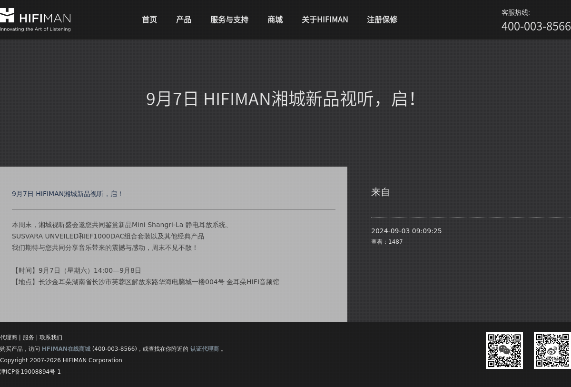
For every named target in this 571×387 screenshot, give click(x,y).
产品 (183, 19)
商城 (275, 19)
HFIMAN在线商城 (66, 349)
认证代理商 (204, 349)
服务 (28, 337)
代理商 (8, 337)
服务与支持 (229, 19)
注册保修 (382, 19)
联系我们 (50, 337)
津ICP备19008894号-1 (30, 371)
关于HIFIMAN (325, 19)
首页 (149, 19)
